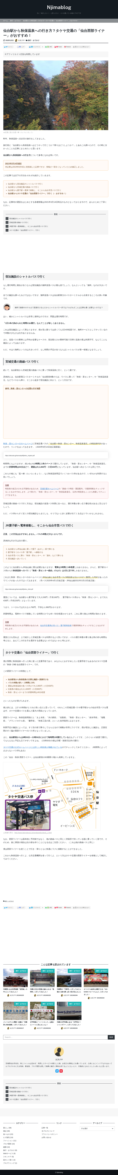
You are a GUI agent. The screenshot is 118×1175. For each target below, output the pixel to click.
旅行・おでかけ (33, 40)
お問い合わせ (46, 1137)
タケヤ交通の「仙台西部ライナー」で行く (24, 230)
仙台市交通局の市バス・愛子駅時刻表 (56, 625)
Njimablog (59, 7)
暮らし (5, 1128)
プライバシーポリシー (50, 1134)
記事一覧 (45, 1128)
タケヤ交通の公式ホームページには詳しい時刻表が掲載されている (32, 747)
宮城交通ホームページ (49, 489)
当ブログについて (48, 1131)
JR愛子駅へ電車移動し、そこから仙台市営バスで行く (28, 226)
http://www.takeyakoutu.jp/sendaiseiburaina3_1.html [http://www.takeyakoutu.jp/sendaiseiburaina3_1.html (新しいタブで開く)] (33, 833)
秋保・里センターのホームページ (18, 444)
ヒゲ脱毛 (6, 1137)
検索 (111, 1037)
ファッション (8, 1141)
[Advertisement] (38, 252)
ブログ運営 (7, 1144)
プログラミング (9, 1163)
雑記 (4, 1131)
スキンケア (7, 1157)
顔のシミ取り (8, 1160)
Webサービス (8, 1153)
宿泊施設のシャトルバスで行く (20, 218)
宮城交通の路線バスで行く (19, 222)
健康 (4, 1147)
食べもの (6, 1134)
